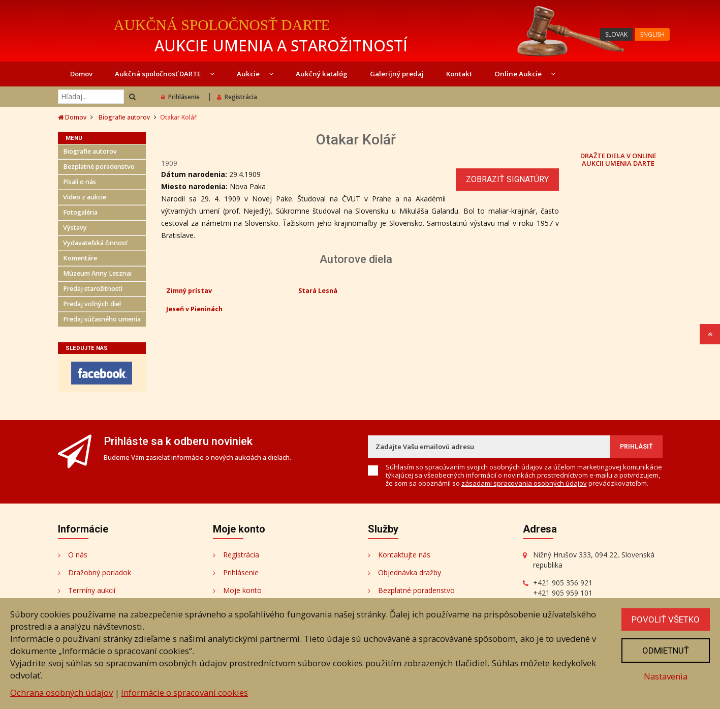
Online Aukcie (524, 73)
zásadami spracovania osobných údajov (524, 483)
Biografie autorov (124, 117)
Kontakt (459, 73)
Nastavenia (665, 676)
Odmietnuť (665, 650)
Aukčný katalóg (322, 73)
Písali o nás (79, 182)
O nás (77, 554)
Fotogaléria (80, 212)
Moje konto (242, 590)
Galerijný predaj (397, 73)
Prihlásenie (180, 97)
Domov (81, 73)
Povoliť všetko (666, 619)
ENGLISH (652, 34)
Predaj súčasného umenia (102, 319)
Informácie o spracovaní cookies (184, 692)
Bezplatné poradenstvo (99, 166)
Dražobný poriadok (99, 572)
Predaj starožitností (92, 288)
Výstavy (75, 227)
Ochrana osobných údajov (61, 692)
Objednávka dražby (409, 572)
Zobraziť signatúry (507, 179)
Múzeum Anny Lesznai (97, 273)
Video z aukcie (84, 197)
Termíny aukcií (91, 590)
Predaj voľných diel (92, 304)
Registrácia (237, 97)
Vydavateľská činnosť (95, 243)
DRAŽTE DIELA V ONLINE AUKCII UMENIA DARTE (618, 159)
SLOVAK (616, 34)
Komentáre (80, 258)
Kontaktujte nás (404, 554)
